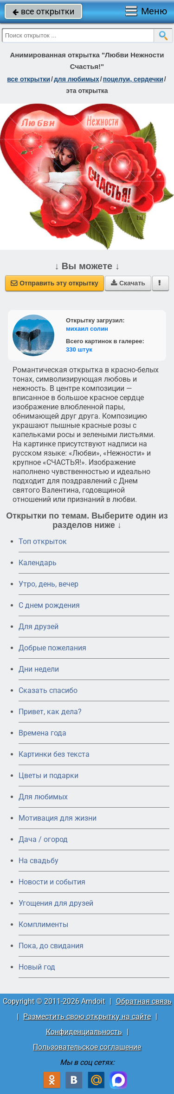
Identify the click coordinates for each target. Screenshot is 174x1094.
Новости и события (52, 882)
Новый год (37, 967)
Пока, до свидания (51, 945)
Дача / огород (43, 839)
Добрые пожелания (52, 647)
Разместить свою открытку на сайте (87, 1016)
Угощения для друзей (56, 903)
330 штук (79, 349)
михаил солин (87, 328)
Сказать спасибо (48, 690)
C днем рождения (49, 605)
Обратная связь (144, 1001)
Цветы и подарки (48, 775)
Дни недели (39, 669)
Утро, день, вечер (48, 584)
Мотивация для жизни (58, 818)
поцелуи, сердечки (133, 79)
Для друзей (38, 626)
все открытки (43, 11)
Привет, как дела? (50, 711)
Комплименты (43, 924)
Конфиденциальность (84, 1031)
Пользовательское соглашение (87, 1047)
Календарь (38, 562)
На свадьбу (38, 860)
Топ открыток (43, 541)
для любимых (76, 79)
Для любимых (43, 796)
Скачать (128, 283)
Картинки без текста (54, 754)
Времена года (42, 733)
